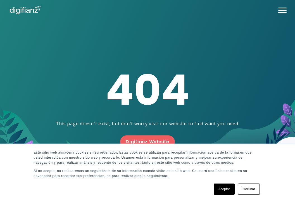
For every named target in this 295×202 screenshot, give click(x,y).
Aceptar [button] (224, 189)
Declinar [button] (249, 189)
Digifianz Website (147, 141)
